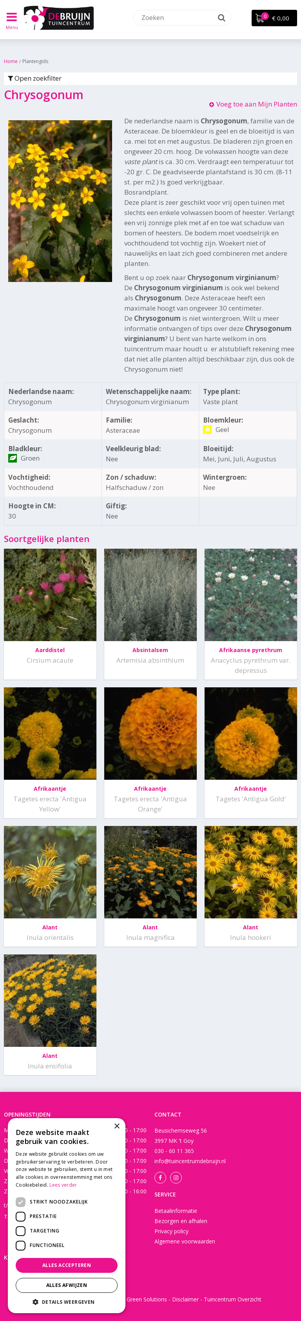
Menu (12, 27)
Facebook (160, 1178)
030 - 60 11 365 (174, 1151)
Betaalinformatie (175, 1210)
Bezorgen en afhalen (180, 1221)
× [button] (117, 1126)
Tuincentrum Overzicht (232, 1299)
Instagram (176, 1178)
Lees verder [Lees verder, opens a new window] (63, 1185)
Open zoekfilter (35, 78)
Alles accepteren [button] (66, 1265)
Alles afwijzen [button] (66, 1285)
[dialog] (66, 1215)
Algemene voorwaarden (184, 1241)
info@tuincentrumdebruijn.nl (190, 1161)
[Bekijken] (274, 18)
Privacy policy (171, 1231)
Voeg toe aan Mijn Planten (256, 103)
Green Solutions (147, 1299)
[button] (67, 1301)
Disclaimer (185, 1299)
